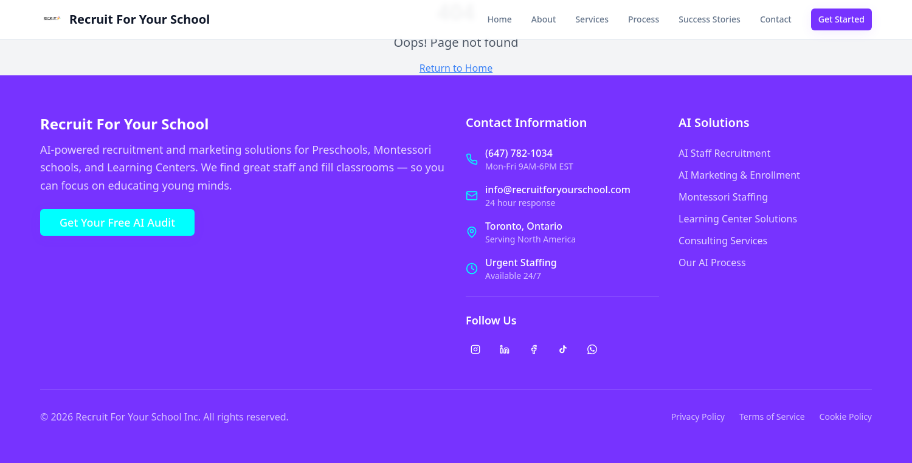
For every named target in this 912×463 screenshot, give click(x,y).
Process (643, 19)
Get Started (841, 19)
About (543, 19)
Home (500, 19)
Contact (776, 19)
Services (592, 19)
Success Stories (710, 19)
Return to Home (456, 68)
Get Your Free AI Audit (117, 222)
